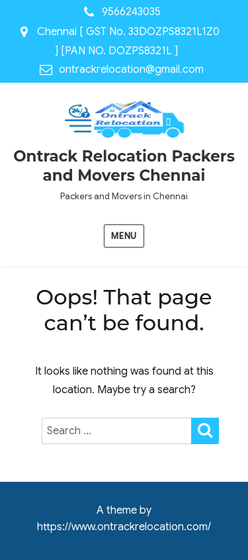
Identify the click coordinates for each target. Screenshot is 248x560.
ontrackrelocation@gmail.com (131, 69)
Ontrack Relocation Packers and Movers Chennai (124, 166)
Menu (123, 236)
